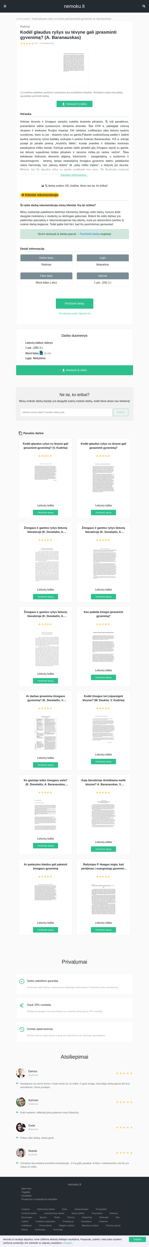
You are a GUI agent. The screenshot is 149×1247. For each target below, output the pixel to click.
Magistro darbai (66, 1225)
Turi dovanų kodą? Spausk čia (75, 313)
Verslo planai (45, 1225)
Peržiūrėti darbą (74, 303)
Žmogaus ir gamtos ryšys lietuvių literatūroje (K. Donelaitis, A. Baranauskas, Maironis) (45, 616)
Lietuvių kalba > (24, 19)
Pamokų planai (113, 1225)
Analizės (25, 1209)
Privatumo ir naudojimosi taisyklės (39, 1199)
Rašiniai (46, 264)
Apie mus (26, 1188)
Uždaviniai (87, 1217)
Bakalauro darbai (90, 1225)
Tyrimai (70, 1217)
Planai (24, 1229)
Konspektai (101, 1209)
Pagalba (25, 1192)
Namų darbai (78, 1213)
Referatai (103, 1217)
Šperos (43, 1217)
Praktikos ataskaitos (45, 1221)
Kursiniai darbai (29, 1213)
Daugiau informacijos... (74, 175)
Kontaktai (26, 1195)
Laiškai (24, 1221)
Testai (57, 1217)
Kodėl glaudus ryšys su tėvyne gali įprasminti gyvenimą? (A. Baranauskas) (71, 19)
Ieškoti (120, 412)
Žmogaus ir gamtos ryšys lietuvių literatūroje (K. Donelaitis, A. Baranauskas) (103, 531)
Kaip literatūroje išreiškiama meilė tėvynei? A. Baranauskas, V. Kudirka (103, 784)
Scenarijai (58, 1229)
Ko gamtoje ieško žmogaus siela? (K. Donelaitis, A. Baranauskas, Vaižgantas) (45, 784)
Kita (118, 1217)
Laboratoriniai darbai (54, 1213)
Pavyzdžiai (97, 1213)
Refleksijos (40, 1229)
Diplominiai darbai (46, 1209)
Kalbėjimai (26, 1225)
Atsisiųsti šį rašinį (74, 104)
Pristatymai (68, 1221)
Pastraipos (86, 1221)
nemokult (74, 6)
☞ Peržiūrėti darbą (88, 234)
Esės (64, 1209)
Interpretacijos (81, 1209)
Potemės (103, 1221)
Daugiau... (68, 1243)
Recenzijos (26, 1217)
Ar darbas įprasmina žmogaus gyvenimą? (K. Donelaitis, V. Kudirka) (45, 700)
